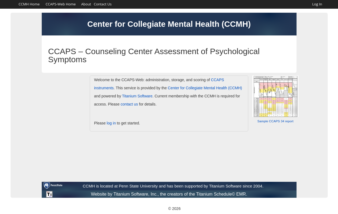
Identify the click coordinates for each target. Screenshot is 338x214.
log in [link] (111, 123)
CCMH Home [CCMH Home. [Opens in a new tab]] (29, 4)
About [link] (86, 4)
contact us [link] (129, 104)
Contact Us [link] (103, 4)
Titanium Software (137, 96)
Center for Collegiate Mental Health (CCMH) (205, 88)
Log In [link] (317, 4)
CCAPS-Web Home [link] (61, 4)
